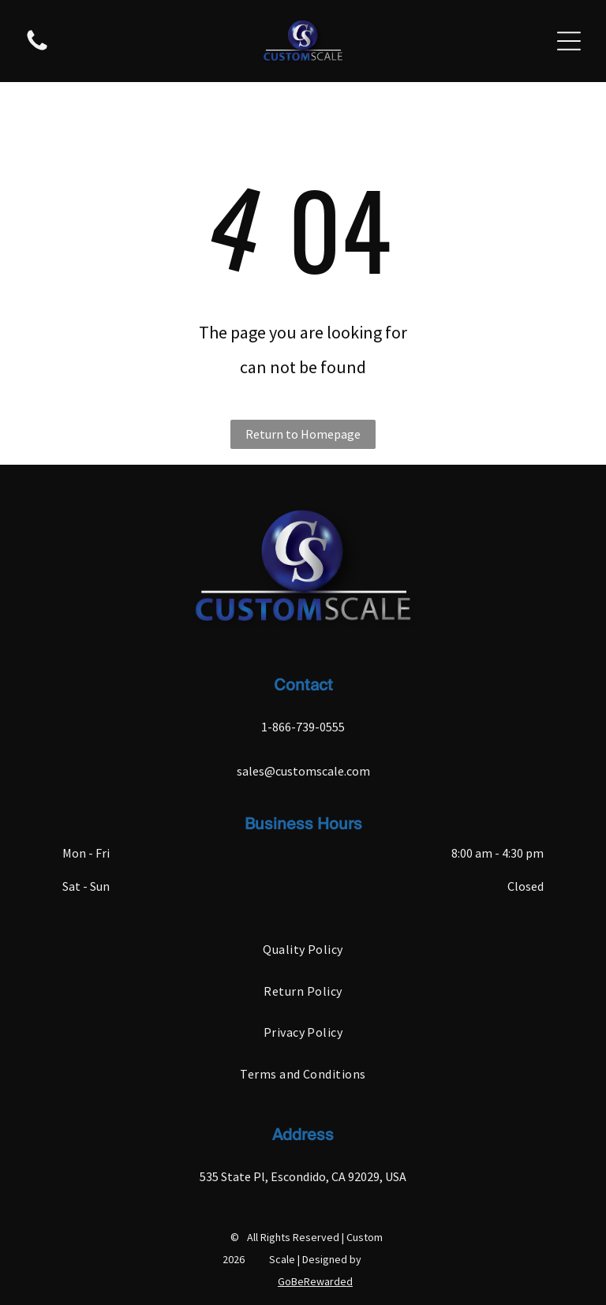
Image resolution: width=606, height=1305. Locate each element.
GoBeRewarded (315, 1281)
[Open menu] (569, 41)
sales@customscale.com (303, 771)
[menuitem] (302, 949)
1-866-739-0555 (303, 727)
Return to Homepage (303, 434)
